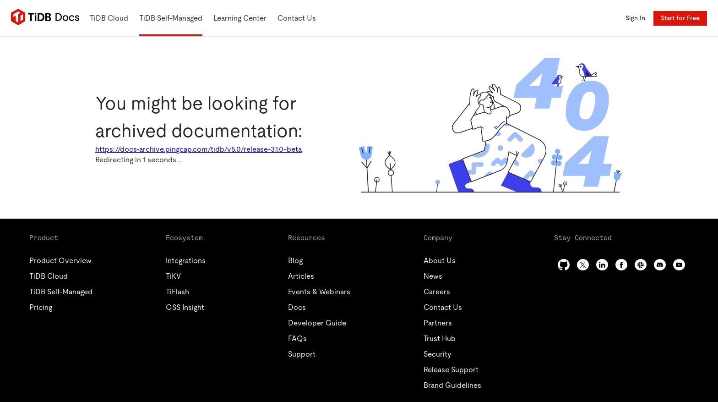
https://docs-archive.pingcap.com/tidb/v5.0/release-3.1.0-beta (198, 149)
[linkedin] (602, 264)
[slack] (640, 264)
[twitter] (583, 264)
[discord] (659, 264)
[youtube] (679, 264)
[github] (563, 264)
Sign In (635, 18)
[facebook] (621, 264)
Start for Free (680, 18)
